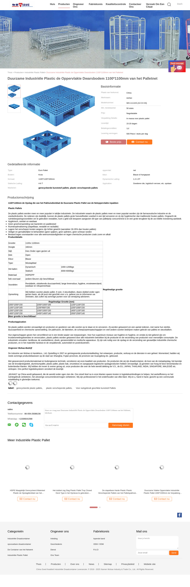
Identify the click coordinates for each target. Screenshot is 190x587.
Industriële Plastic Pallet (18, 555)
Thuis (38, 564)
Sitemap (108, 564)
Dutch (179, 4)
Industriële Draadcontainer (19, 538)
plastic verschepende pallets (59, 388)
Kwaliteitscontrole (116, 4)
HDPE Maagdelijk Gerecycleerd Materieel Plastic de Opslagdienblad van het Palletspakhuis (27, 491)
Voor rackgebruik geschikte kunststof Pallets (96, 388)
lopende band (99, 538)
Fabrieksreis (96, 4)
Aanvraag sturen (120, 425)
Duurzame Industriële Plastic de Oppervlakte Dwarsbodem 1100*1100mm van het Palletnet (84, 72)
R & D (95, 550)
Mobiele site (149, 564)
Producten (64, 4)
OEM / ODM (98, 544)
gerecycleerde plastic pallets (29, 388)
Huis (52, 4)
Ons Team (54, 555)
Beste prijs (113, 142)
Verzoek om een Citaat (155, 5)
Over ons (74, 564)
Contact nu (140, 142)
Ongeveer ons (78, 5)
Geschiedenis (56, 544)
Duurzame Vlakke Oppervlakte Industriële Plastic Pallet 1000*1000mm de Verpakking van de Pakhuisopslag (162, 491)
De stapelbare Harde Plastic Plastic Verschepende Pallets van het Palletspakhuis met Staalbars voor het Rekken (117, 491)
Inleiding (53, 538)
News (91, 564)
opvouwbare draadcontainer (19, 544)
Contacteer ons (135, 5)
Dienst (53, 550)
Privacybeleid (127, 564)
